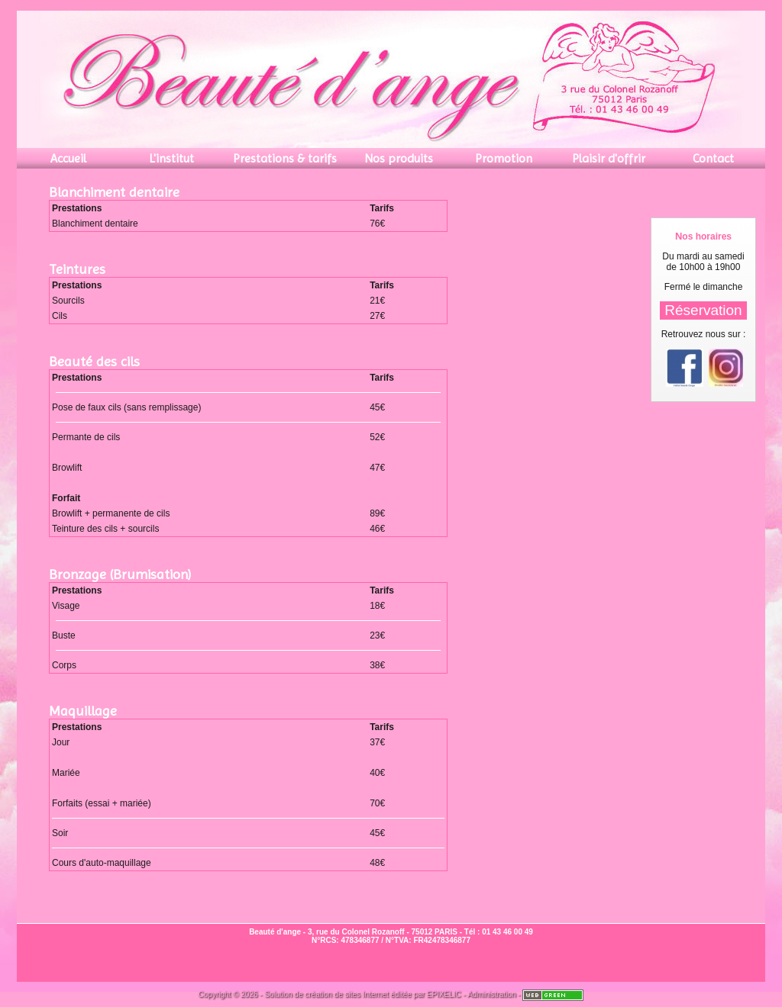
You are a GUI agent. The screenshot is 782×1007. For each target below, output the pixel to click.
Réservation (703, 310)
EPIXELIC (444, 994)
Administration (491, 994)
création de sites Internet (347, 994)
